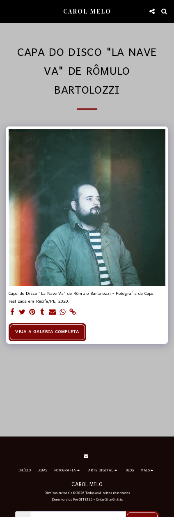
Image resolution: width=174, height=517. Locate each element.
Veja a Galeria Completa (47, 332)
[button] (9, 11)
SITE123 (86, 499)
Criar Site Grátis (109, 499)
